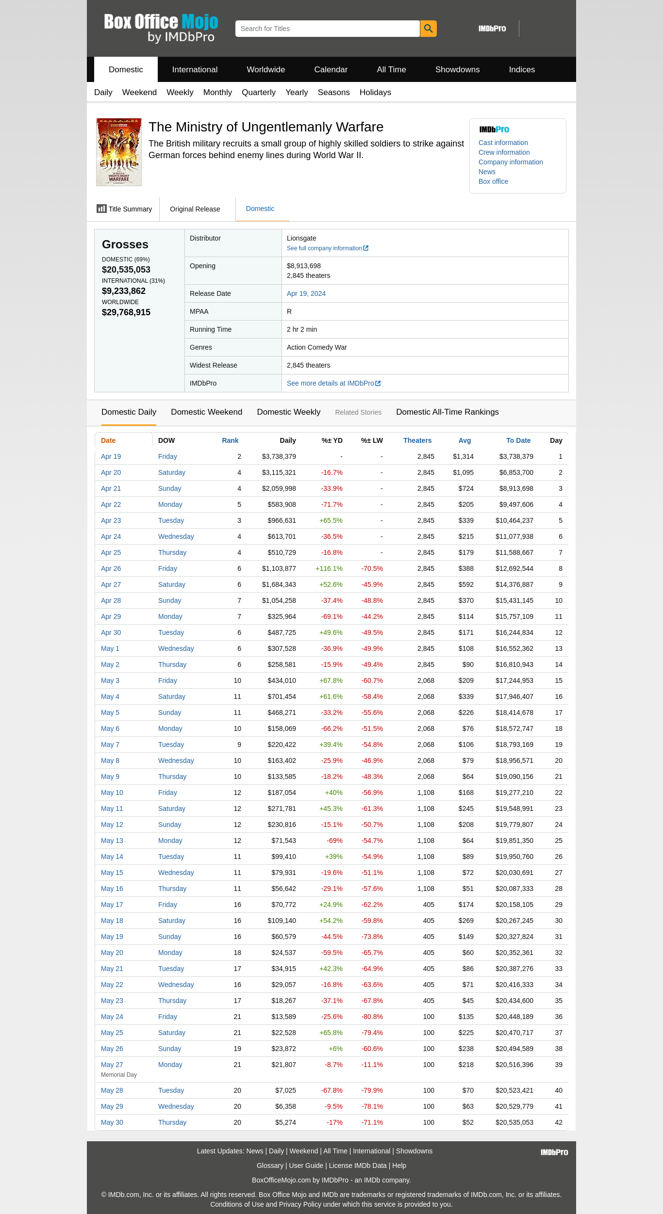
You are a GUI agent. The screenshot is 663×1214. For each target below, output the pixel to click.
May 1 (110, 648)
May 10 (112, 792)
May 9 (110, 776)
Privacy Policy (300, 1204)
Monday (170, 504)
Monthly (217, 92)
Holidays (375, 92)
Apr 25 (111, 552)
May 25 (112, 1032)
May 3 (110, 680)
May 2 (110, 664)
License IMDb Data (358, 1165)
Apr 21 (111, 488)
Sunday (169, 488)
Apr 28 (111, 600)
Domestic (126, 69)
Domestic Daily (128, 412)
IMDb (372, 1180)
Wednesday (176, 536)
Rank (230, 440)
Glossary (270, 1165)
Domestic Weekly (288, 412)
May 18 (112, 920)
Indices (522, 69)
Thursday (172, 552)
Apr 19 (111, 456)
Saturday (171, 472)
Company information (511, 162)
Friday (167, 456)
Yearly (296, 92)
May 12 (112, 824)
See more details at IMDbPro (334, 383)
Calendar (331, 69)
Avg (465, 440)
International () (133, 280)
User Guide (306, 1165)
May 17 (112, 904)
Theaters (417, 440)
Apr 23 (111, 520)
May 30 (112, 1122)
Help (399, 1165)
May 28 (112, 1090)
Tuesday (171, 520)
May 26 (112, 1048)
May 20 (112, 952)
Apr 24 (111, 536)
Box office (493, 181)
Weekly (179, 92)
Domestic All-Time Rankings (447, 412)
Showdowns (457, 69)
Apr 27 (111, 584)
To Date (518, 440)
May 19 (112, 936)
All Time (391, 69)
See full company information (328, 248)
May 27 (112, 1064)
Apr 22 (111, 504)
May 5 (110, 712)
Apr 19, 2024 (306, 293)
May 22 (112, 984)
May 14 (112, 856)
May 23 (112, 1000)
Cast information (503, 142)
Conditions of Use (237, 1204)
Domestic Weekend (206, 412)
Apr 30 (111, 632)
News (487, 172)
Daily (103, 92)
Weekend (139, 92)
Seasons (334, 92)
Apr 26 (111, 568)
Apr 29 (111, 616)
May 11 (112, 808)
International (195, 69)
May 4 (110, 696)
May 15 (112, 872)
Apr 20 (111, 472)
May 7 (110, 744)
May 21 (112, 968)
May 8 (110, 760)
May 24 (112, 1016)
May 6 (110, 728)
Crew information (504, 152)
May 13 (112, 840)
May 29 (112, 1106)
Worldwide (266, 69)
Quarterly (259, 92)
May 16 (112, 888)
